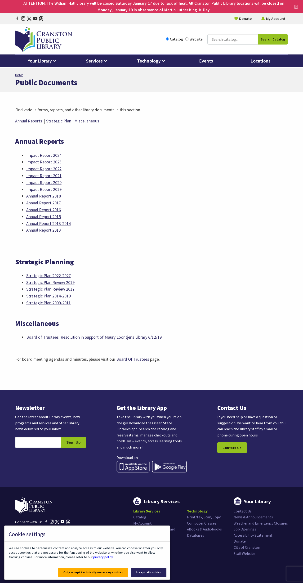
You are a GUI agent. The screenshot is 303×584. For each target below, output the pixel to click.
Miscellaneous (87, 121)
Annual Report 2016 (43, 209)
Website (194, 40)
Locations (260, 62)
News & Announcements (253, 518)
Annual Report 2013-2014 (48, 223)
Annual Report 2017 (43, 203)
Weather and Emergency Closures (261, 524)
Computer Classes (201, 524)
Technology (149, 62)
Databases (195, 536)
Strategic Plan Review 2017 (50, 289)
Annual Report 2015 (43, 216)
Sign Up (73, 443)
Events (206, 62)
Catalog (174, 40)
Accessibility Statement (253, 536)
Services (94, 62)
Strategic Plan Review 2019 (50, 282)
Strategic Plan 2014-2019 (48, 296)
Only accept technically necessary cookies (92, 572)
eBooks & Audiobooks (204, 530)
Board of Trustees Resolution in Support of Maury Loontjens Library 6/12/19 (94, 337)
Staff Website (244, 554)
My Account (275, 19)
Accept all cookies (148, 572)
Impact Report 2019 (44, 189)
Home (19, 75)
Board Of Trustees (133, 359)
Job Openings (245, 530)
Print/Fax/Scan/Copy (204, 518)
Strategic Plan (58, 121)
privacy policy (103, 557)
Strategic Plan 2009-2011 (48, 303)
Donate (245, 19)
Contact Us (232, 449)
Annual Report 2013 (43, 230)
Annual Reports (29, 121)
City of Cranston (247, 548)
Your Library (40, 62)
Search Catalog (273, 40)
